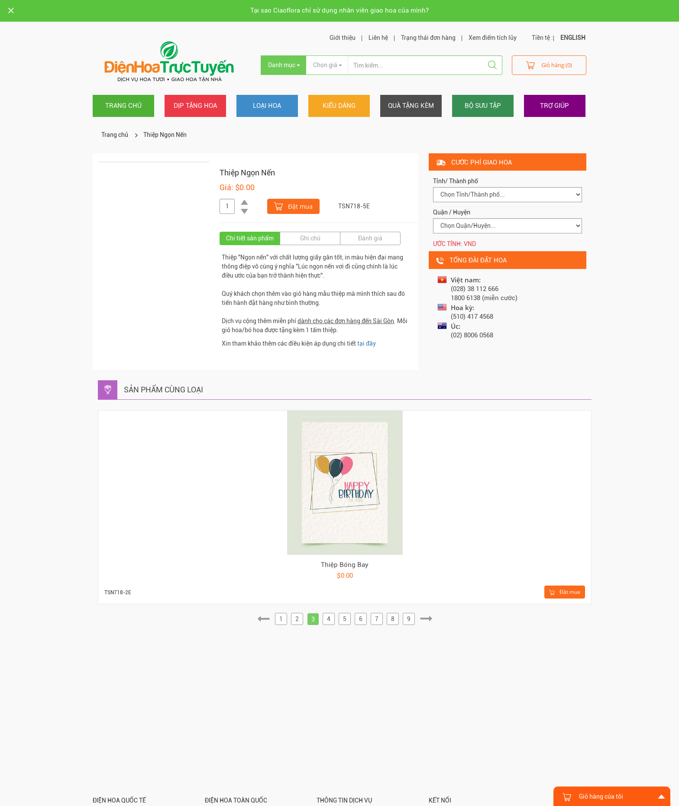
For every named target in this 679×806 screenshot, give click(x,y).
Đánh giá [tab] (370, 238)
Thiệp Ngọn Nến (165, 134)
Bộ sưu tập (483, 106)
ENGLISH (572, 37)
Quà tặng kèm (411, 106)
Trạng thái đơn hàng (428, 37)
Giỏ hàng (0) (549, 64)
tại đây (366, 343)
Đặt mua (293, 205)
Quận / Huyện (451, 212)
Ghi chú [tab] (310, 238)
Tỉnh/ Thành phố (455, 181)
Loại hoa (267, 106)
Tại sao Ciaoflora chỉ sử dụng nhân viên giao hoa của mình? (339, 10)
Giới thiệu (343, 37)
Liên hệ (378, 37)
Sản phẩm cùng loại (163, 389)
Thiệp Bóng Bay (345, 565)
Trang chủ (123, 106)
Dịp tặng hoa (195, 106)
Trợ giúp (554, 106)
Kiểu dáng (339, 106)
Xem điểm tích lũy (493, 37)
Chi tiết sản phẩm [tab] (250, 238)
